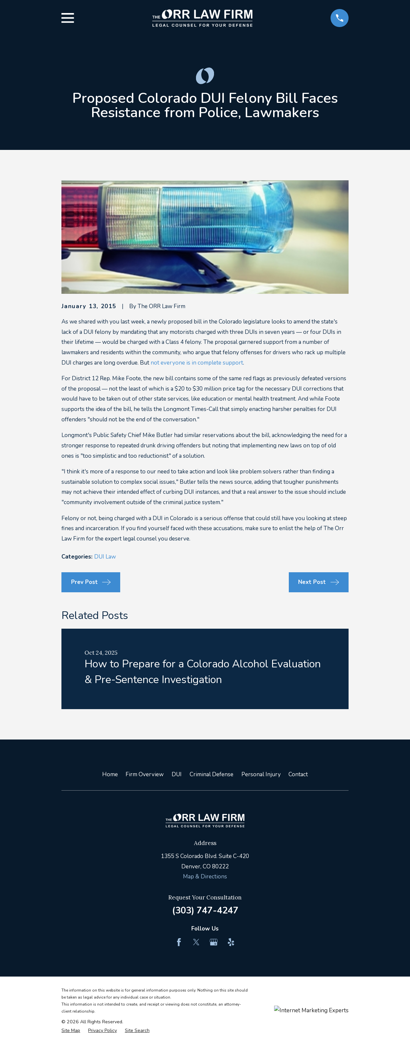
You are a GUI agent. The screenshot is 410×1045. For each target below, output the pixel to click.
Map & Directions (205, 876)
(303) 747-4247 (205, 910)
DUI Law (105, 557)
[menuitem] (70, 1030)
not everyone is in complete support (197, 363)
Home (110, 774)
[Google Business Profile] (214, 942)
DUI (177, 774)
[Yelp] (231, 942)
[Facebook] (179, 942)
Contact (298, 774)
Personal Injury (261, 774)
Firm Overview (145, 774)
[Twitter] (196, 942)
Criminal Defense (211, 774)
